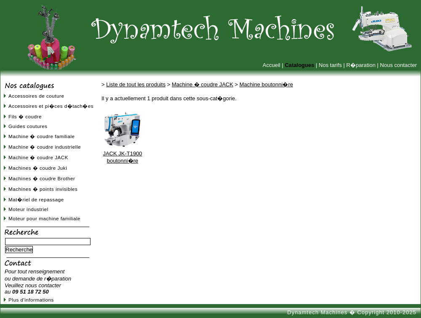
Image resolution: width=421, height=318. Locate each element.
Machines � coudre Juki (37, 168)
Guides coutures (28, 126)
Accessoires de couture (36, 96)
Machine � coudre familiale (41, 136)
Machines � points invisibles (42, 189)
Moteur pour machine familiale (44, 218)
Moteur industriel (28, 209)
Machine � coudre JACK (38, 157)
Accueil (271, 65)
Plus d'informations (31, 299)
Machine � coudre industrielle (44, 147)
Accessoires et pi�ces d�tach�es (50, 106)
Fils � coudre (25, 116)
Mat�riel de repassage (36, 199)
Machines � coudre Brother (41, 178)
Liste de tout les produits (135, 84)
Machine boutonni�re (266, 84)
